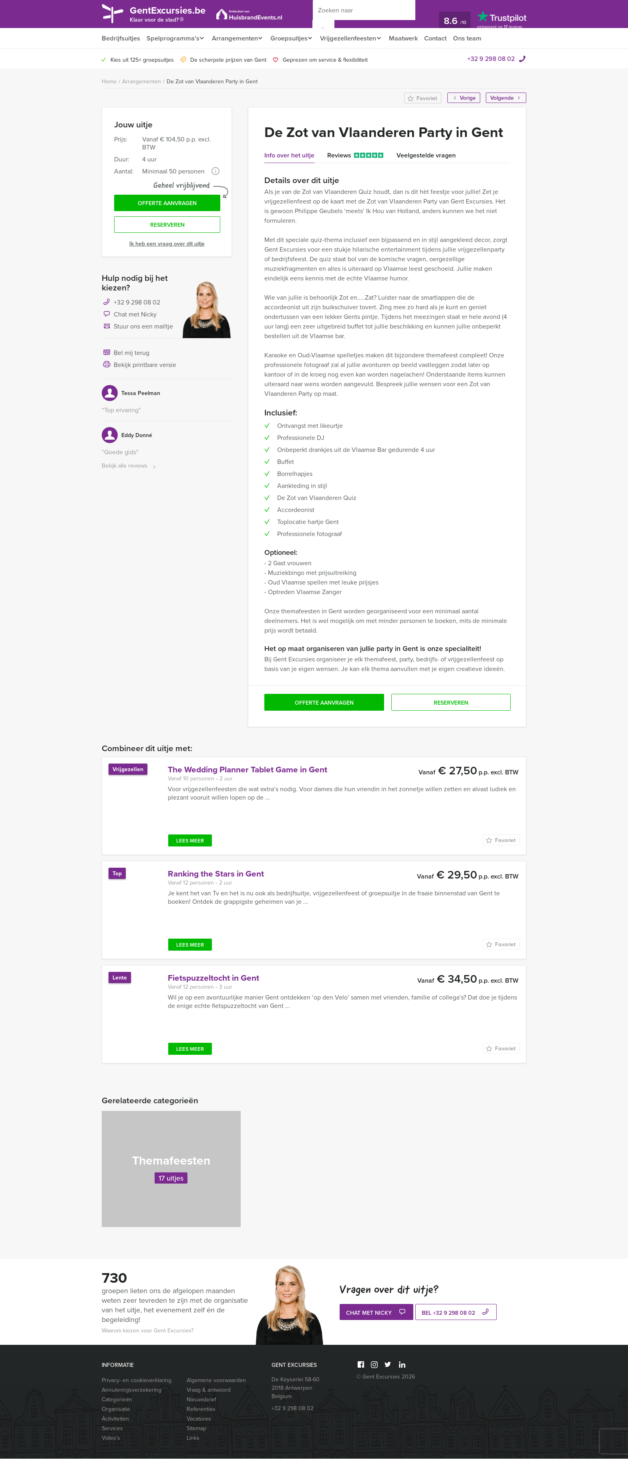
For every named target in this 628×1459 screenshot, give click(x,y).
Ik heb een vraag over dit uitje (167, 246)
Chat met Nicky (129, 317)
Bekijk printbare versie (139, 368)
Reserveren (167, 227)
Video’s (111, 1438)
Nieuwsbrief (201, 1400)
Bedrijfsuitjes (120, 38)
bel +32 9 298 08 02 (456, 1313)
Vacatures (199, 1419)
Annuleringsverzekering (131, 1390)
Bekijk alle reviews (129, 468)
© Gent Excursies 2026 (385, 1377)
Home (109, 82)
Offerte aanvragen (167, 204)
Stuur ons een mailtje (137, 329)
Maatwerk (412, 38)
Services (112, 1429)
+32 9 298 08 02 (491, 58)
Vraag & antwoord (209, 1390)
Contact (445, 38)
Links (193, 1438)
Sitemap (196, 1429)
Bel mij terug (125, 356)
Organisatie (116, 1409)
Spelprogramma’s (172, 38)
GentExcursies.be (172, 15)
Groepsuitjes (292, 38)
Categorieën (117, 1400)
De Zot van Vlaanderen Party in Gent (212, 82)
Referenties (201, 1409)
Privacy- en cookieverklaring (136, 1380)
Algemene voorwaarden (216, 1380)
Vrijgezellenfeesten (354, 38)
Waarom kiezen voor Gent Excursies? (147, 1331)
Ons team (477, 38)
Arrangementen (236, 38)
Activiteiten (115, 1419)
